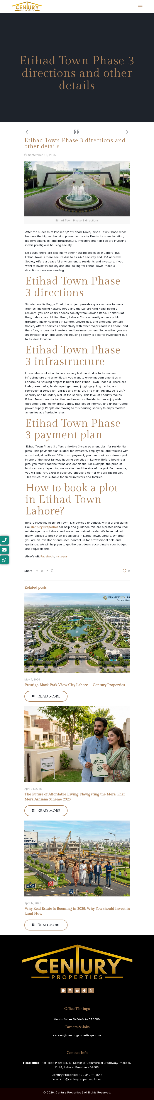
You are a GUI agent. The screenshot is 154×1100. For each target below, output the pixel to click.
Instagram (62, 556)
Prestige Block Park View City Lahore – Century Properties (74, 685)
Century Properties (45, 527)
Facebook (47, 556)
